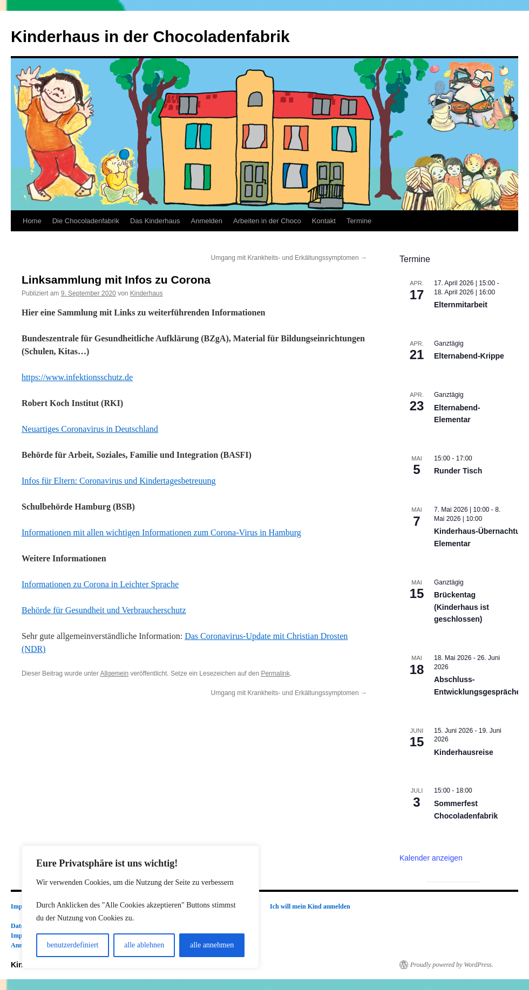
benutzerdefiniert (73, 945)
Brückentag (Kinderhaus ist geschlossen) (461, 606)
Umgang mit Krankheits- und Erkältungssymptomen (289, 258)
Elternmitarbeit (460, 304)
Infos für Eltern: (118, 480)
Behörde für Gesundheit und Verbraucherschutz (104, 610)
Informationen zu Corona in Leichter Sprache (100, 584)
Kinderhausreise (463, 752)
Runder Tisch (458, 470)
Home (32, 221)
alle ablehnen (144, 945)
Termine (359, 221)
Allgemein (114, 673)
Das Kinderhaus (155, 221)
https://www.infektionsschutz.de (77, 377)
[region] (140, 906)
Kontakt (324, 221)
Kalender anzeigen (431, 858)
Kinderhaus (146, 293)
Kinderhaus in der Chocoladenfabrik (150, 36)
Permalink (275, 673)
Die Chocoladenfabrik (85, 221)
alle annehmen (212, 945)
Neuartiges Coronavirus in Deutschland (90, 429)
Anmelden (206, 221)
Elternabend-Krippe (469, 356)
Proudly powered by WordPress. (451, 964)
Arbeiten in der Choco (267, 221)
